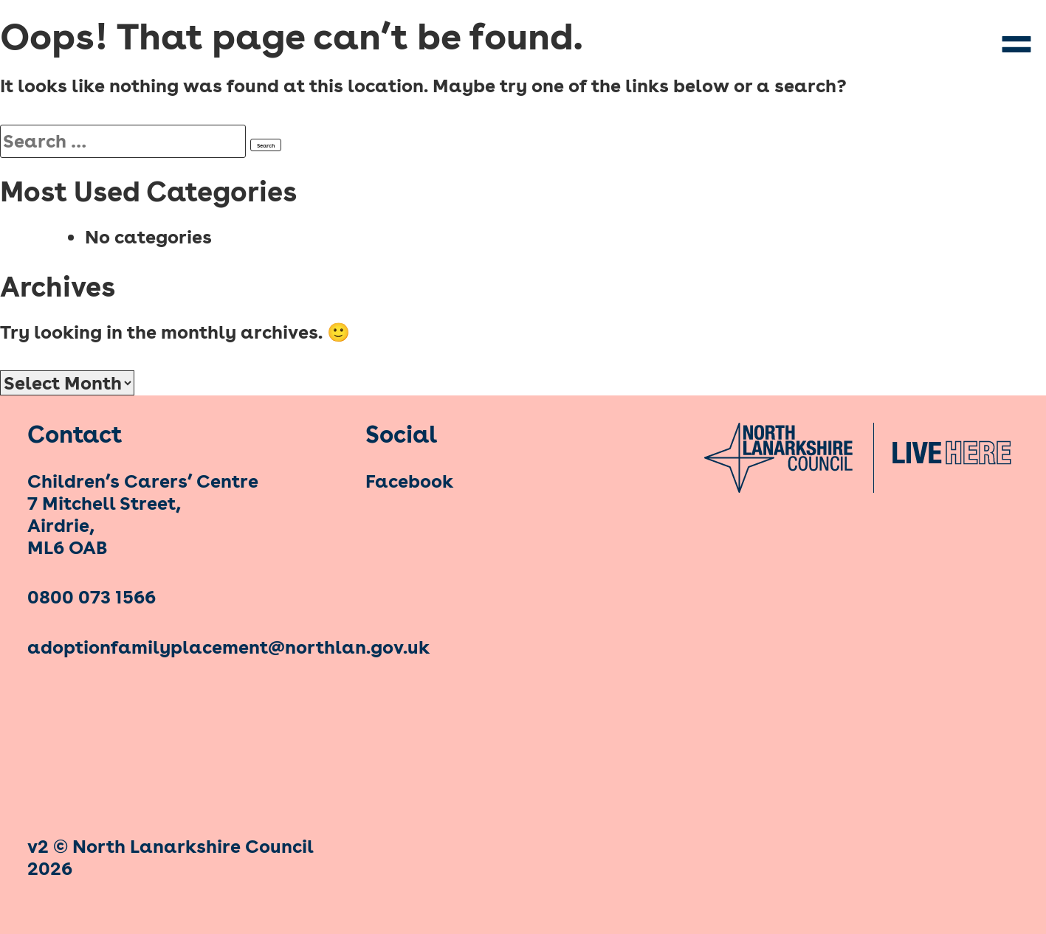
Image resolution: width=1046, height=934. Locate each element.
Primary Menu (1016, 44)
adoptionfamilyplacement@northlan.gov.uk (184, 647)
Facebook (409, 481)
